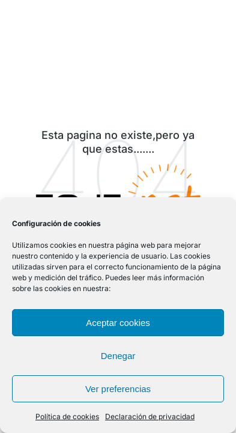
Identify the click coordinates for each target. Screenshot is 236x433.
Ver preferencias (118, 389)
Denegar (118, 356)
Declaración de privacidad (150, 416)
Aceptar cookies (118, 323)
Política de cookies (67, 416)
